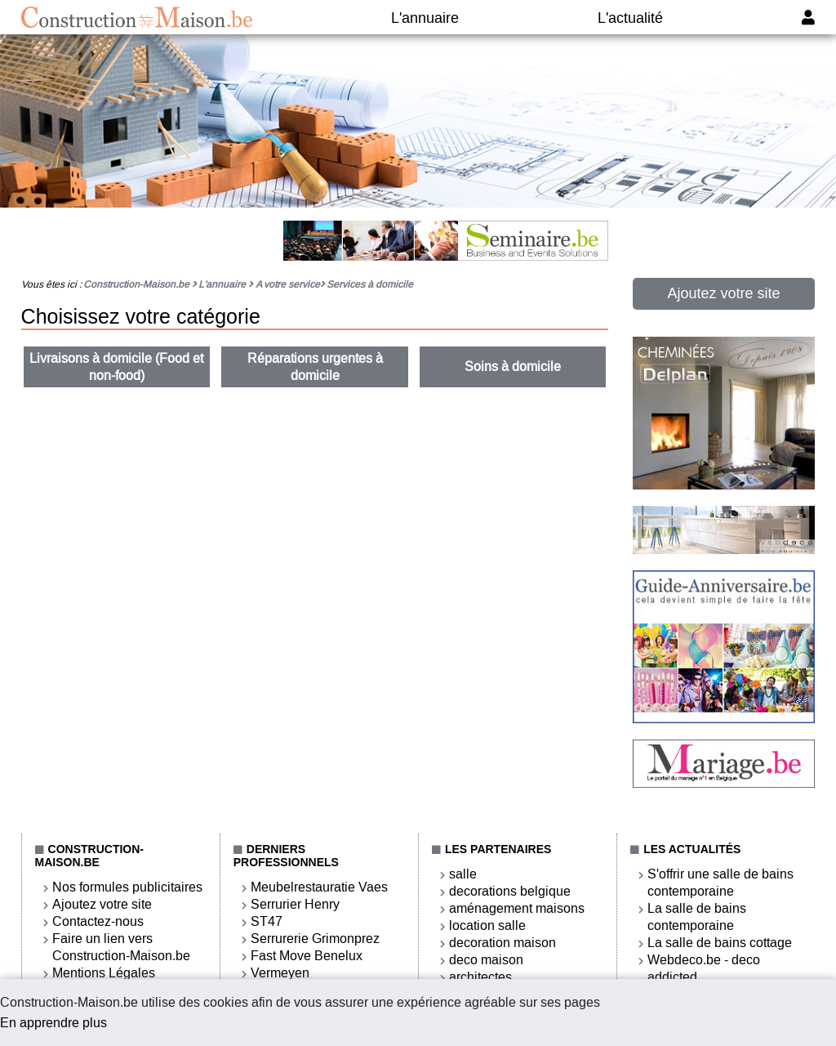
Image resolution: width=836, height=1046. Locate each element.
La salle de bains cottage (719, 942)
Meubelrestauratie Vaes (319, 887)
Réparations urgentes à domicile (315, 367)
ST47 (266, 921)
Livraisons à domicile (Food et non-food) (116, 367)
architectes (480, 977)
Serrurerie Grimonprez (315, 938)
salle (463, 874)
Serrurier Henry (295, 904)
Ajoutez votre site (723, 293)
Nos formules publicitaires (127, 887)
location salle (487, 925)
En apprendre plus (53, 1022)
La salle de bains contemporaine (696, 917)
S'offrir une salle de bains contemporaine (720, 882)
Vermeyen (280, 972)
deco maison (486, 959)
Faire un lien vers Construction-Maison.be (121, 947)
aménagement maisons (517, 908)
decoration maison (502, 942)
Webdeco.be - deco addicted (703, 968)
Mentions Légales (103, 972)
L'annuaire (425, 18)
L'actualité (630, 18)
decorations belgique (510, 891)
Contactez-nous (98, 921)
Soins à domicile (513, 366)
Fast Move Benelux (306, 955)
